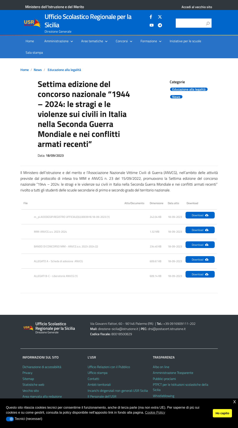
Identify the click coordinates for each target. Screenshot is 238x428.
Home (30, 40)
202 (193, 323)
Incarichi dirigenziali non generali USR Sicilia (118, 390)
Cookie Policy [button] (155, 412)
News (38, 69)
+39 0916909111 (175, 323)
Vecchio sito (30, 390)
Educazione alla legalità (64, 69)
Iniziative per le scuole (185, 40)
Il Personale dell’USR (102, 396)
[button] (10, 419)
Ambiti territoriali (99, 384)
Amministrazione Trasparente (173, 372)
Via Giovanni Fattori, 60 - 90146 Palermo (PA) (121, 323)
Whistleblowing (163, 395)
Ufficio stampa (97, 372)
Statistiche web (33, 384)
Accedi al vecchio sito (197, 6)
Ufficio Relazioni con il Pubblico (109, 366)
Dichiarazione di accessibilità (41, 366)
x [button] (234, 401)
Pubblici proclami (164, 378)
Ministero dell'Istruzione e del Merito (54, 7)
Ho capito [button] (222, 413)
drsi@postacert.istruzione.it (167, 328)
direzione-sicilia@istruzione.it (118, 328)
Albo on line (161, 366)
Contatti (93, 378)
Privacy (27, 372)
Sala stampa (34, 52)
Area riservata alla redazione (42, 396)
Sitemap (28, 378)
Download (200, 215)
